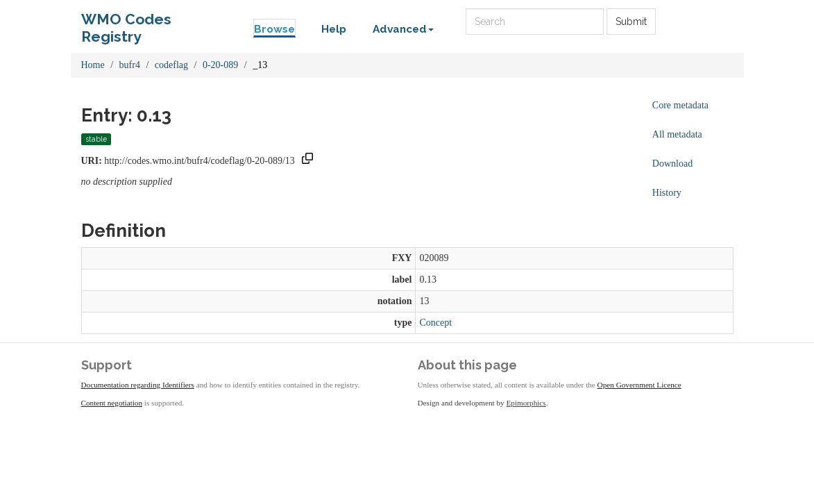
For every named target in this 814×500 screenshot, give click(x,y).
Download (672, 163)
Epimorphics (526, 403)
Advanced (403, 29)
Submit (631, 21)
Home (93, 65)
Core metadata (680, 105)
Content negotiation (112, 403)
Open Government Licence (639, 385)
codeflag (171, 65)
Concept (435, 322)
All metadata (677, 134)
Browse (274, 29)
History (666, 193)
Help (333, 29)
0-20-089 (220, 65)
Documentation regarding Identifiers (137, 385)
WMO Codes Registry (126, 22)
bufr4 (129, 65)
